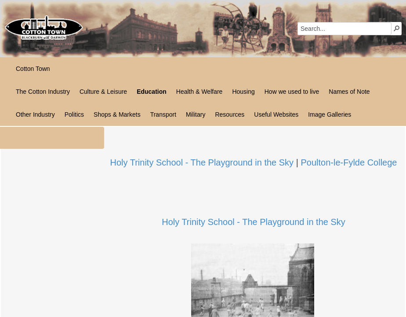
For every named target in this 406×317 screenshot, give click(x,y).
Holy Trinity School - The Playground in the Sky (202, 162)
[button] (397, 28)
